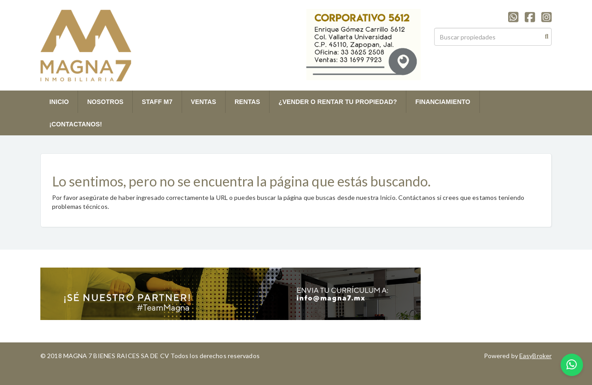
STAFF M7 (157, 101)
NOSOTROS (105, 101)
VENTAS (203, 101)
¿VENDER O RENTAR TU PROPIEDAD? (338, 101)
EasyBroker (535, 355)
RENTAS (247, 101)
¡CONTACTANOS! (75, 124)
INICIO (59, 101)
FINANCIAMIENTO (442, 101)
